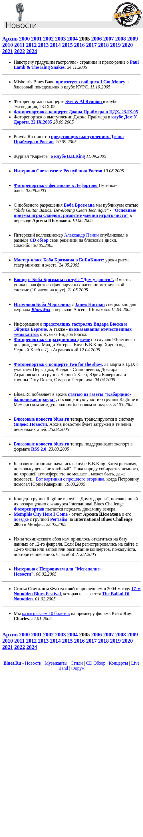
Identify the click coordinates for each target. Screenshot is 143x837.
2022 (19, 51)
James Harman (89, 304)
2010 (7, 45)
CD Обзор (95, 663)
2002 (48, 39)
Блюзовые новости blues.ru (41, 419)
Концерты (118, 663)
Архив (10, 39)
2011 (19, 45)
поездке (21, 519)
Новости (33, 663)
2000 (24, 39)
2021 (7, 51)
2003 (60, 39)
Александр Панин (81, 235)
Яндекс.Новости (30, 424)
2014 (55, 45)
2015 (67, 45)
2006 (96, 39)
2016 (79, 45)
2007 (108, 39)
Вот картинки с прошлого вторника (70, 479)
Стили (77, 663)
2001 (36, 39)
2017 (91, 45)
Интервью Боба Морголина (42, 304)
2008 (120, 39)
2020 (127, 45)
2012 (31, 45)
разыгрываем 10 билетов (46, 613)
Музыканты (56, 663)
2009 (132, 39)
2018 (103, 45)
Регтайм (58, 519)
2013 (43, 45)
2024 (31, 51)
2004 (72, 39)
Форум (77, 668)
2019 (115, 45)
